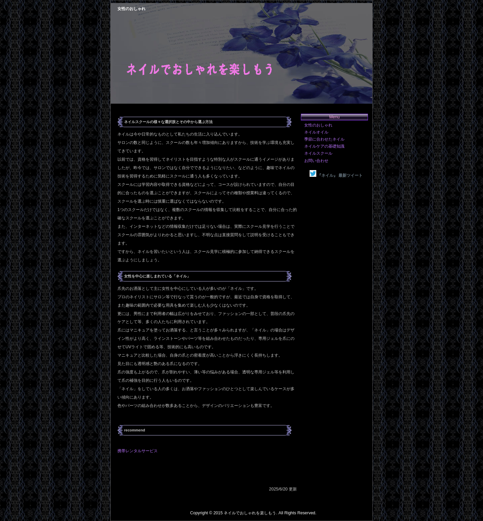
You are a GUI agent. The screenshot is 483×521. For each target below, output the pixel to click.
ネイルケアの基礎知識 (324, 146)
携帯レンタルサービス (137, 451)
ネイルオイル (316, 132)
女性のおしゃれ (318, 125)
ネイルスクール (318, 153)
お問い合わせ (316, 160)
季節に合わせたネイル (324, 139)
